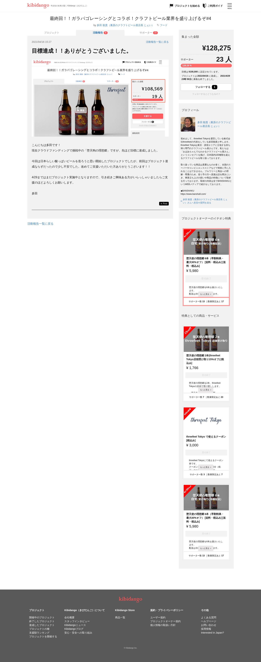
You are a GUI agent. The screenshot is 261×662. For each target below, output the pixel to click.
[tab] (100, 33)
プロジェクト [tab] (51, 32)
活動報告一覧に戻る (157, 41)
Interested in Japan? (212, 632)
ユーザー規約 (157, 617)
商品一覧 (120, 617)
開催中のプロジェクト (42, 617)
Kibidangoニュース (75, 625)
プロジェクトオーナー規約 (165, 621)
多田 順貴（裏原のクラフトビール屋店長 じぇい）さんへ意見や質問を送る (204, 201)
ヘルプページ (208, 621)
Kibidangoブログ (73, 628)
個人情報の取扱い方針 (163, 625)
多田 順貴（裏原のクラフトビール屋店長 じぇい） (125, 25)
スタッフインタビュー (77, 621)
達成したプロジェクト (42, 625)
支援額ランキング (39, 632)
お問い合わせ (208, 625)
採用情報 (206, 628)
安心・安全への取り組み (78, 632)
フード (163, 25)
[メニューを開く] (230, 6)
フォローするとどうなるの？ (206, 94)
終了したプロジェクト (42, 621)
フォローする (206, 87)
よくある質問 (208, 617)
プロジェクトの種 (39, 628)
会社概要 (69, 617)
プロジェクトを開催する (43, 636)
